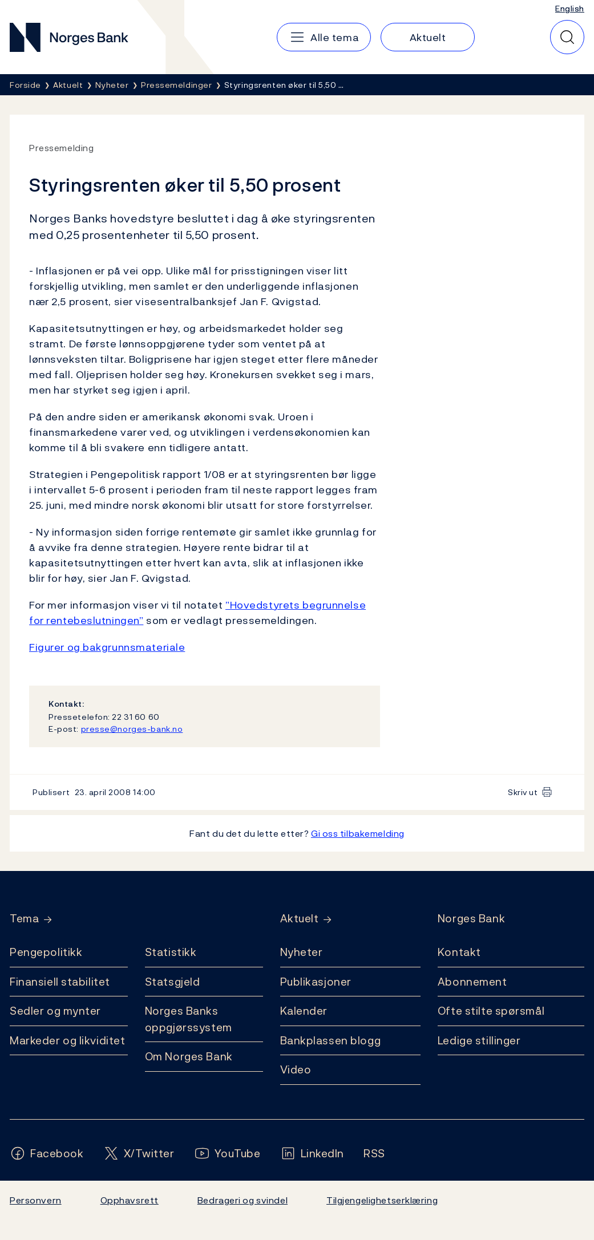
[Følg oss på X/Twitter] (139, 1153)
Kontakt (459, 952)
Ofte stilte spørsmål (491, 1011)
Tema (24, 918)
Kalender (304, 1011)
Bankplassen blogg (330, 1040)
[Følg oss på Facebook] (47, 1153)
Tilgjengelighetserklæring (382, 1200)
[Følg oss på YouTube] (227, 1153)
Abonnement (472, 982)
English (569, 8)
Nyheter (301, 952)
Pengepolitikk (46, 952)
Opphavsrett (129, 1200)
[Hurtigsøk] (567, 37)
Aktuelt (299, 918)
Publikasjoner (315, 982)
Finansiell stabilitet (60, 982)
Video (296, 1069)
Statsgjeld (172, 982)
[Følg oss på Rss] (374, 1153)
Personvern (36, 1200)
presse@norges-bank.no (132, 729)
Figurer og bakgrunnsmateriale (107, 647)
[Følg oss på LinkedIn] (312, 1153)
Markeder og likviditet (67, 1040)
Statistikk (171, 952)
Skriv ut (523, 792)
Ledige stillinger (479, 1040)
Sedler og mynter (55, 1011)
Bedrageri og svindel (242, 1200)
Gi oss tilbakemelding (358, 833)
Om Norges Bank (189, 1056)
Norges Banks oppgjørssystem (188, 1019)
